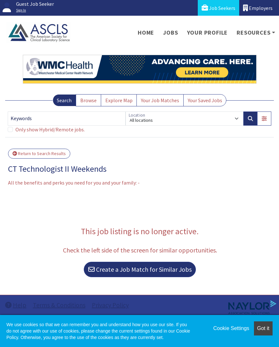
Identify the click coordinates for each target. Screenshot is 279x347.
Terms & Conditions (59, 305)
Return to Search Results (39, 153)
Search (64, 100)
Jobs (170, 32)
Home (146, 32)
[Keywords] (67, 119)
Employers (258, 8)
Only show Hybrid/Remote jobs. (50, 129)
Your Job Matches (160, 100)
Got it (263, 328)
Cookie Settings (231, 328)
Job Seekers (218, 8)
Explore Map (119, 100)
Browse (88, 100)
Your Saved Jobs (205, 100)
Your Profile (207, 32)
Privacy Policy (110, 305)
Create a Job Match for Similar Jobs (140, 269)
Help (15, 305)
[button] (264, 119)
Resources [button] (253, 32)
